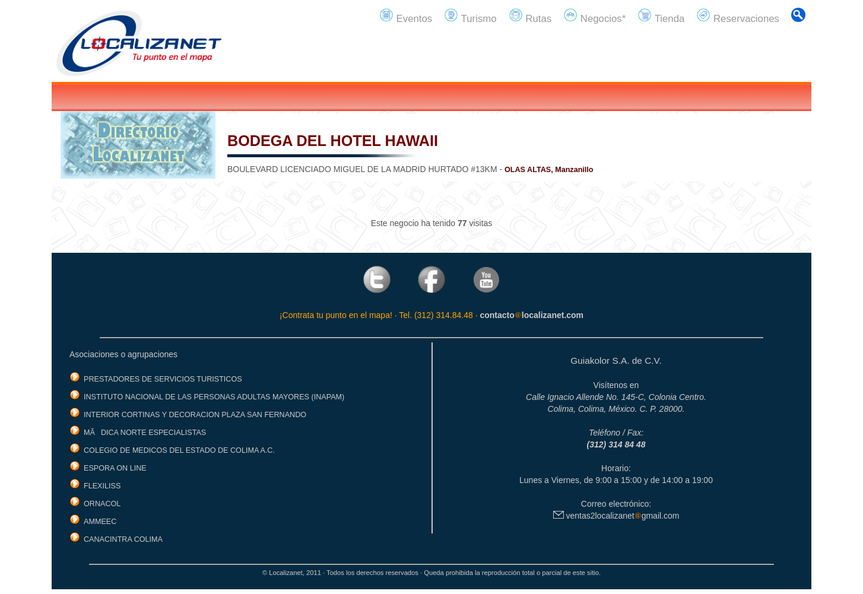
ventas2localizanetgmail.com (616, 515)
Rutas (530, 16)
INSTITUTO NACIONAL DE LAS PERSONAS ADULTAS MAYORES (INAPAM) (214, 397)
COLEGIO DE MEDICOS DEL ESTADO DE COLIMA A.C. (179, 450)
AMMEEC (100, 521)
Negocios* (594, 16)
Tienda (660, 16)
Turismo (470, 16)
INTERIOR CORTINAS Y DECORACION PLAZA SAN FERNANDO (195, 415)
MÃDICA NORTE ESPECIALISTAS (145, 432)
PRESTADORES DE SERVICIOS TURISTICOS (163, 379)
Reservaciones (737, 16)
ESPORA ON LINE (115, 468)
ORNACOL (102, 504)
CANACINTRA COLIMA (123, 539)
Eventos (405, 16)
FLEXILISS (102, 486)
